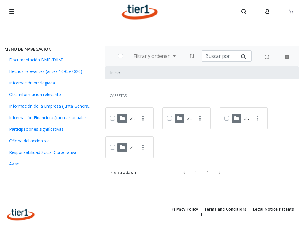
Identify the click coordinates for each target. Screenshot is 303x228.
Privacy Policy (185, 209)
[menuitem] (50, 59)
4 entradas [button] (125, 172)
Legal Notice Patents (273, 209)
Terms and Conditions (225, 209)
